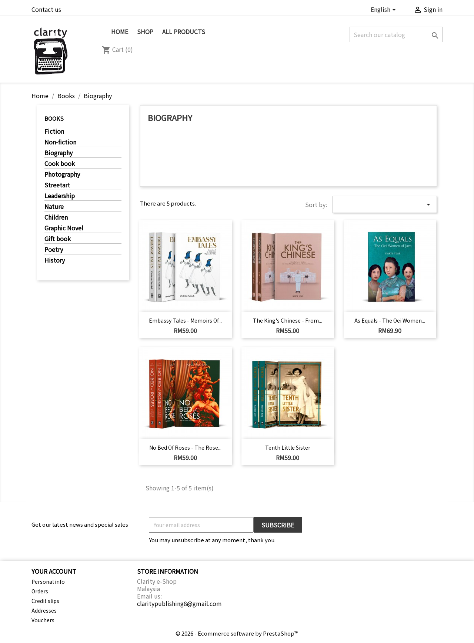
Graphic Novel (63, 228)
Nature (54, 207)
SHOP (145, 31)
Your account (53, 571)
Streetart (57, 185)
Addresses (44, 610)
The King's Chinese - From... (287, 320)
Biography (58, 153)
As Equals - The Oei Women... (389, 320)
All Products (183, 31)
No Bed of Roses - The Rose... (185, 447)
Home (119, 31)
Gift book (57, 239)
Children (56, 217)
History (54, 260)
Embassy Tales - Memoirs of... (185, 320)
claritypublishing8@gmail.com (179, 603)
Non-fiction (60, 142)
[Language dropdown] (384, 10)
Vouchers (42, 620)
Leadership (59, 196)
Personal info (48, 581)
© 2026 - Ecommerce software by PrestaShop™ (237, 633)
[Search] (396, 34)
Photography (62, 174)
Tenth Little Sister (287, 447)
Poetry (53, 250)
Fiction (54, 131)
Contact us (46, 9)
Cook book (59, 164)
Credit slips (45, 600)
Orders (39, 591)
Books (54, 118)
